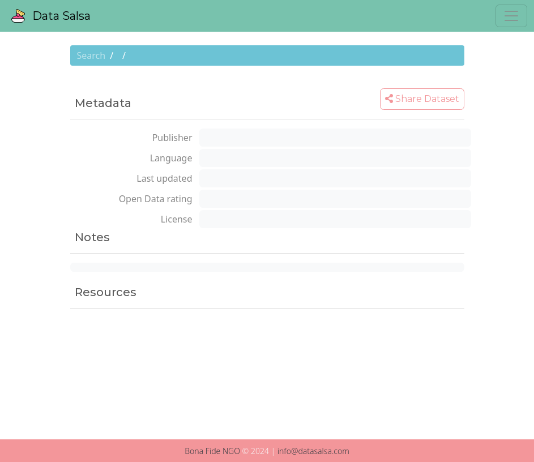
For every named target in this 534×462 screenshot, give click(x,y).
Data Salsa (51, 16)
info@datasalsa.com (313, 451)
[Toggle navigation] (511, 16)
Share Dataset (422, 98)
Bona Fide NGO (212, 451)
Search (91, 55)
